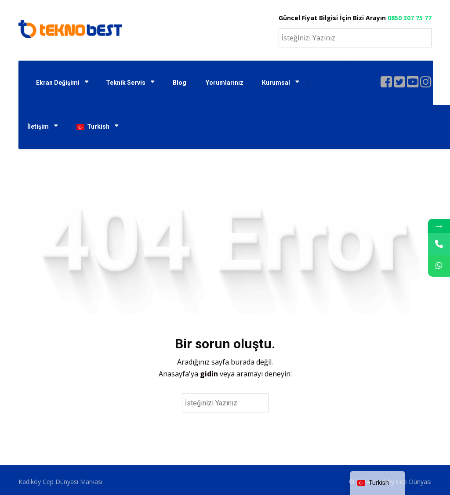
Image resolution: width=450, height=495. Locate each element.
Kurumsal (276, 82)
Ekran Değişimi (58, 82)
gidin (210, 374)
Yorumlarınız (224, 82)
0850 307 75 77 (410, 18)
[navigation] (377, 483)
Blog (179, 82)
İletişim (38, 126)
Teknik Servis (125, 82)
